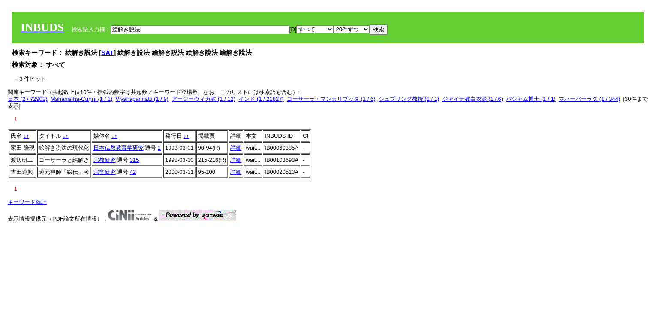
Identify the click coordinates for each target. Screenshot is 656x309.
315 (134, 160)
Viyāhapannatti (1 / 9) (142, 99)
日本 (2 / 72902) (28, 99)
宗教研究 (104, 160)
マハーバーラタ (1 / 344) (589, 99)
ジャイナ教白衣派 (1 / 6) (472, 99)
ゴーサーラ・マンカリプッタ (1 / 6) (331, 99)
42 (133, 172)
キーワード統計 (27, 202)
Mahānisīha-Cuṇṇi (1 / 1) (82, 99)
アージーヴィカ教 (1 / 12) (203, 99)
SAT (107, 52)
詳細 (235, 148)
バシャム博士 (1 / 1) (531, 99)
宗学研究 (104, 172)
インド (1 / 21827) (261, 99)
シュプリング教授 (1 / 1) (409, 99)
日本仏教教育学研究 (118, 148)
